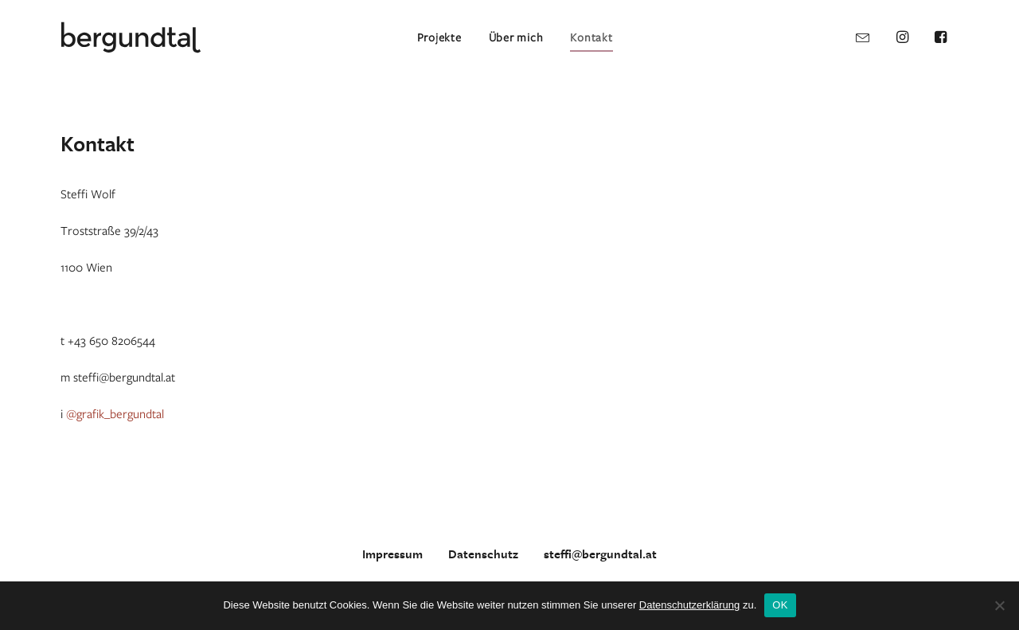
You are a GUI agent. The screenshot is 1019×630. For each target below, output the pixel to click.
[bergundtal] (131, 37)
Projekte (439, 37)
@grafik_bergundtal (115, 413)
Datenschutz (483, 554)
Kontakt (591, 37)
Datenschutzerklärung (689, 605)
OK (779, 605)
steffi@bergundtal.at (600, 554)
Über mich (516, 37)
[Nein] (999, 605)
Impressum (392, 554)
